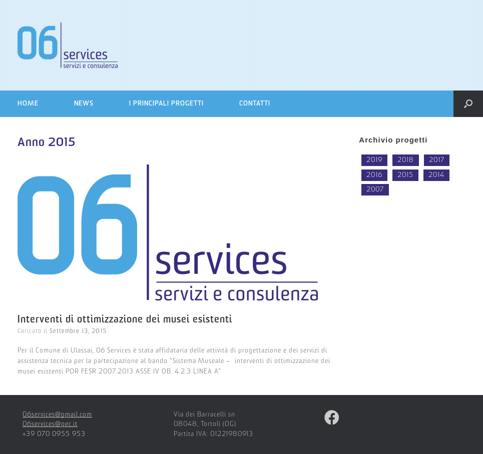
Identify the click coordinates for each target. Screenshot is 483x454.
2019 (374, 160)
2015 (405, 175)
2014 (436, 175)
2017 (436, 160)
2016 (374, 175)
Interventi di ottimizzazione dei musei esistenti (125, 320)
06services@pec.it (50, 424)
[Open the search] (468, 103)
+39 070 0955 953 (54, 434)
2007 (375, 189)
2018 (405, 160)
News (84, 103)
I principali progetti (166, 103)
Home (28, 103)
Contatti (254, 103)
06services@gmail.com (57, 415)
